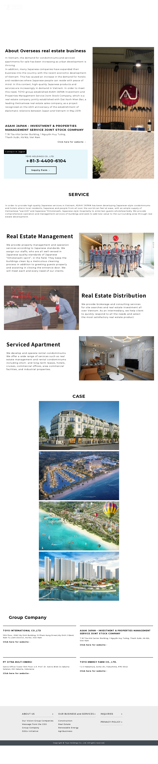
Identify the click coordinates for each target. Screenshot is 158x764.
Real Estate (64, 743)
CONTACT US (134, 707)
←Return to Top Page (15, 29)
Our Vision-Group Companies (38, 739)
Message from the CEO (34, 743)
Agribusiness (65, 750)
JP (151, 7)
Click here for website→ (17, 642)
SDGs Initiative (30, 750)
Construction (65, 739)
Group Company (30, 746)
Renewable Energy (68, 746)
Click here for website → (72, 147)
